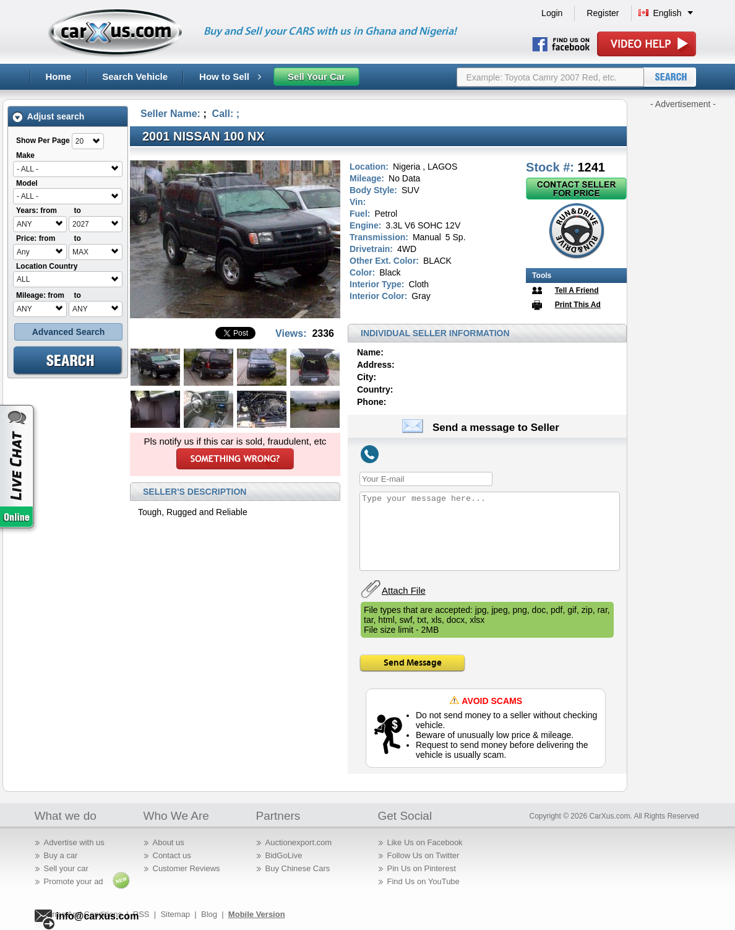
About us (168, 842)
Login (551, 13)
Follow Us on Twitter (423, 855)
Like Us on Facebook (425, 842)
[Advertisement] (683, 296)
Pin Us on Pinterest (421, 868)
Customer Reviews (186, 868)
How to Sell (230, 76)
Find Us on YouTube (423, 881)
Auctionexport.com (298, 842)
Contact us (172, 855)
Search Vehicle (135, 76)
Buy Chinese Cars (297, 868)
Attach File (404, 590)
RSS (141, 914)
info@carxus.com (97, 916)
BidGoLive (284, 855)
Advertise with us (74, 842)
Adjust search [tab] (48, 116)
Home (59, 76)
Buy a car (61, 855)
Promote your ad (73, 881)
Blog (209, 914)
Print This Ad (578, 304)
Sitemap (175, 914)
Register (603, 13)
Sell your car (66, 868)
